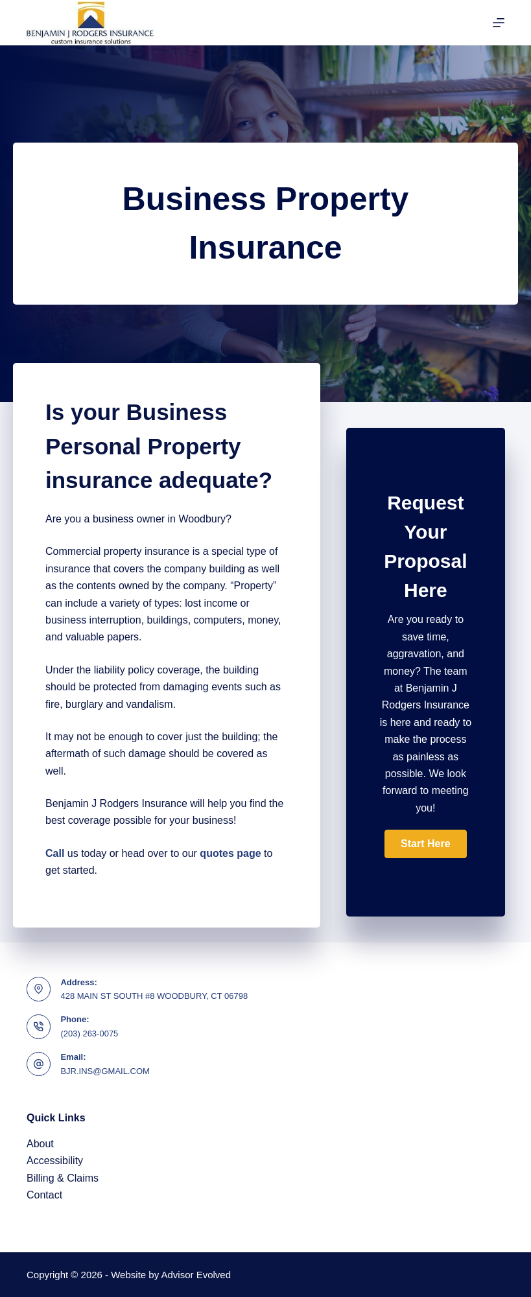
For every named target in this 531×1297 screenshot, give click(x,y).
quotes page (230, 853)
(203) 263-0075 (89, 1033)
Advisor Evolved (196, 1274)
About (40, 1143)
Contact (44, 1194)
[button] (425, 844)
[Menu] (498, 23)
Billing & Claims (63, 1178)
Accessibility (55, 1160)
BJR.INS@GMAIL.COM (104, 1071)
